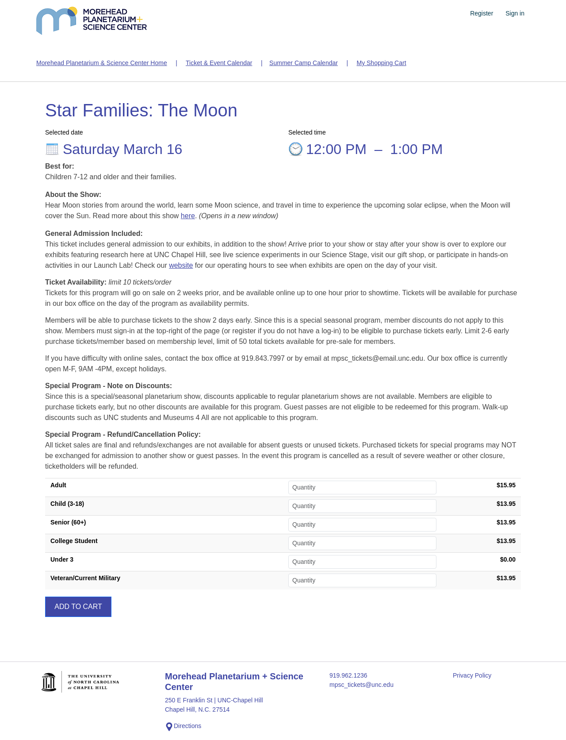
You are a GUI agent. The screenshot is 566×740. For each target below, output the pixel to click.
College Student (74, 540)
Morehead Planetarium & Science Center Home (101, 62)
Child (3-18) (67, 503)
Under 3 (61, 559)
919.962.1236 (348, 675)
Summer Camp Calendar (303, 62)
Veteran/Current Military (85, 578)
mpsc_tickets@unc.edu (361, 684)
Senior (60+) (68, 522)
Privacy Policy (472, 675)
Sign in (514, 13)
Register (481, 13)
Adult (58, 485)
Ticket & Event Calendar (219, 62)
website (181, 265)
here (188, 216)
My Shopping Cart (381, 62)
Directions (183, 726)
